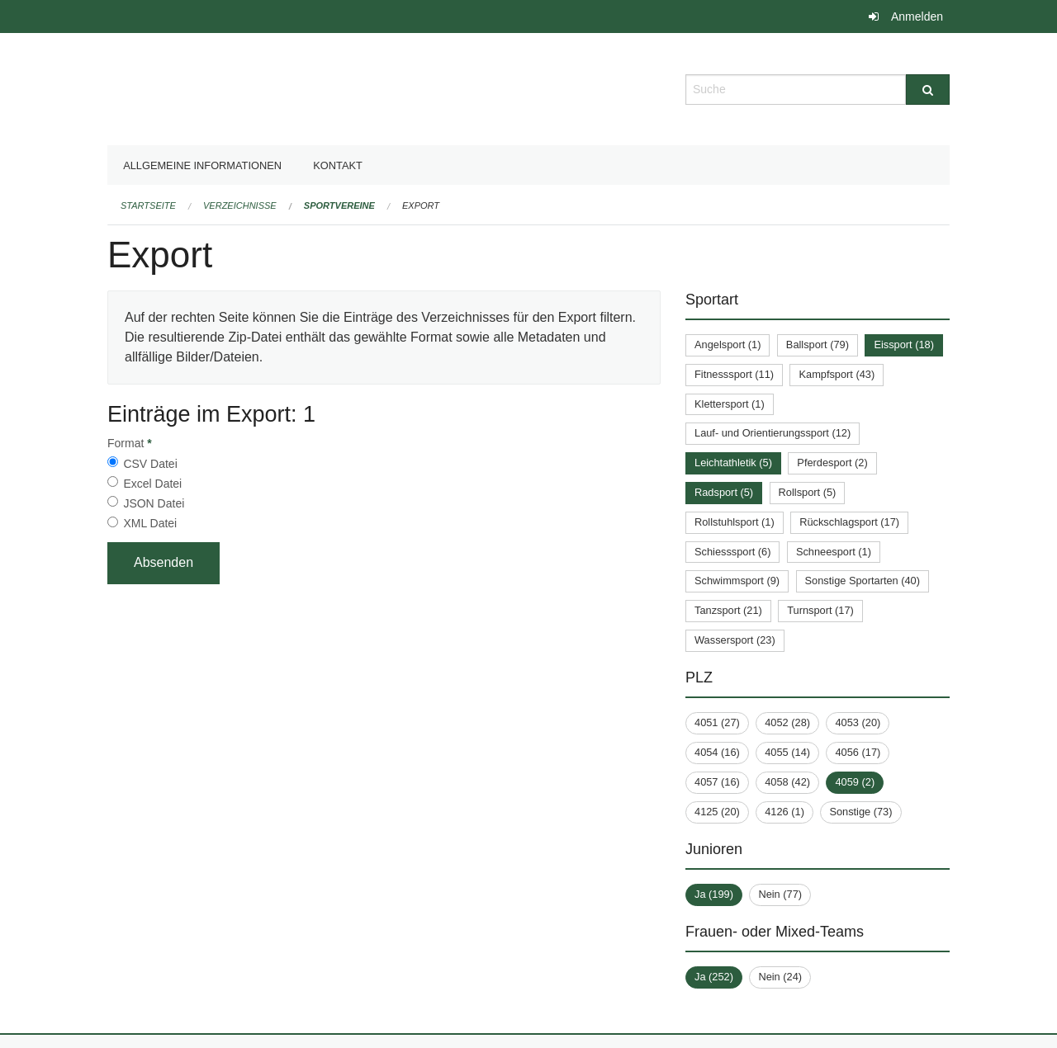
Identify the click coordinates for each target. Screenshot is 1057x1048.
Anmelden (917, 16)
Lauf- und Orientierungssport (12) (772, 433)
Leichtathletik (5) (733, 462)
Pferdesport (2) (832, 462)
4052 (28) (787, 722)
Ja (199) (713, 894)
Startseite (148, 205)
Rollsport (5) (808, 492)
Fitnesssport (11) (734, 374)
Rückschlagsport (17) (849, 522)
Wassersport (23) (734, 640)
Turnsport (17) (820, 610)
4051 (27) (717, 722)
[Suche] (928, 89)
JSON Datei (153, 503)
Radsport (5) (723, 492)
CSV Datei (150, 463)
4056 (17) (857, 752)
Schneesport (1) (833, 551)
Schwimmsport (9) (737, 580)
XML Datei (150, 523)
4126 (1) (784, 811)
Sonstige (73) (860, 811)
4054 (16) (717, 752)
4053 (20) (857, 722)
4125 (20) (717, 811)
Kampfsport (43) (837, 374)
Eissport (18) (904, 344)
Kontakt (338, 165)
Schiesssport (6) (732, 551)
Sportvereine (339, 205)
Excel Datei (152, 483)
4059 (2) (855, 782)
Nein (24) (780, 976)
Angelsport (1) (727, 344)
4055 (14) (787, 752)
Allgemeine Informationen (202, 165)
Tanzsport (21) (728, 610)
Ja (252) (713, 976)
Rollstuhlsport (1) (734, 522)
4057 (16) (717, 782)
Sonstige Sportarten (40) (862, 580)
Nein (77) (780, 894)
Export (420, 205)
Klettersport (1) (729, 404)
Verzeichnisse (240, 205)
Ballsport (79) (817, 344)
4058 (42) (787, 782)
